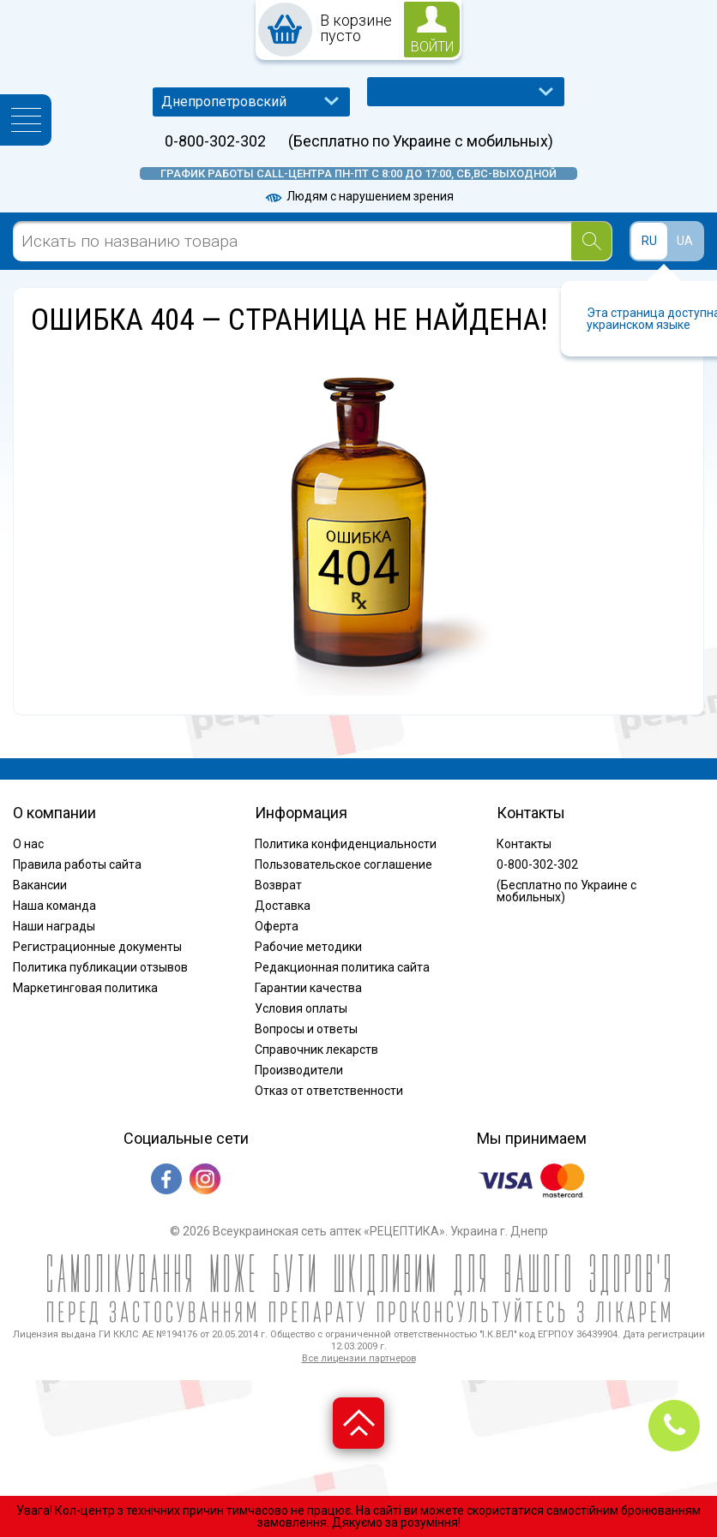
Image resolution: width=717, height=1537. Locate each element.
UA (685, 241)
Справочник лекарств (316, 1049)
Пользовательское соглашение (343, 864)
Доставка (282, 905)
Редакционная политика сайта (342, 967)
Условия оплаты (301, 1008)
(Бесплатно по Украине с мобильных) (420, 141)
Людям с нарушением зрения (358, 196)
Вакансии (40, 885)
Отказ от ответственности (329, 1090)
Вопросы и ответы (306, 1029)
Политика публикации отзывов (100, 967)
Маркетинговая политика (85, 988)
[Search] (591, 241)
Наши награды (54, 926)
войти (432, 47)
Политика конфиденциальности (346, 844)
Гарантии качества (308, 988)
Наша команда (54, 905)
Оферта (276, 926)
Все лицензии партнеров (359, 1358)
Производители (299, 1070)
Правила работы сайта (77, 864)
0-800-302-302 (215, 141)
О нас (28, 844)
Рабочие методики (308, 947)
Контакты (524, 844)
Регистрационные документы (97, 947)
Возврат (278, 885)
